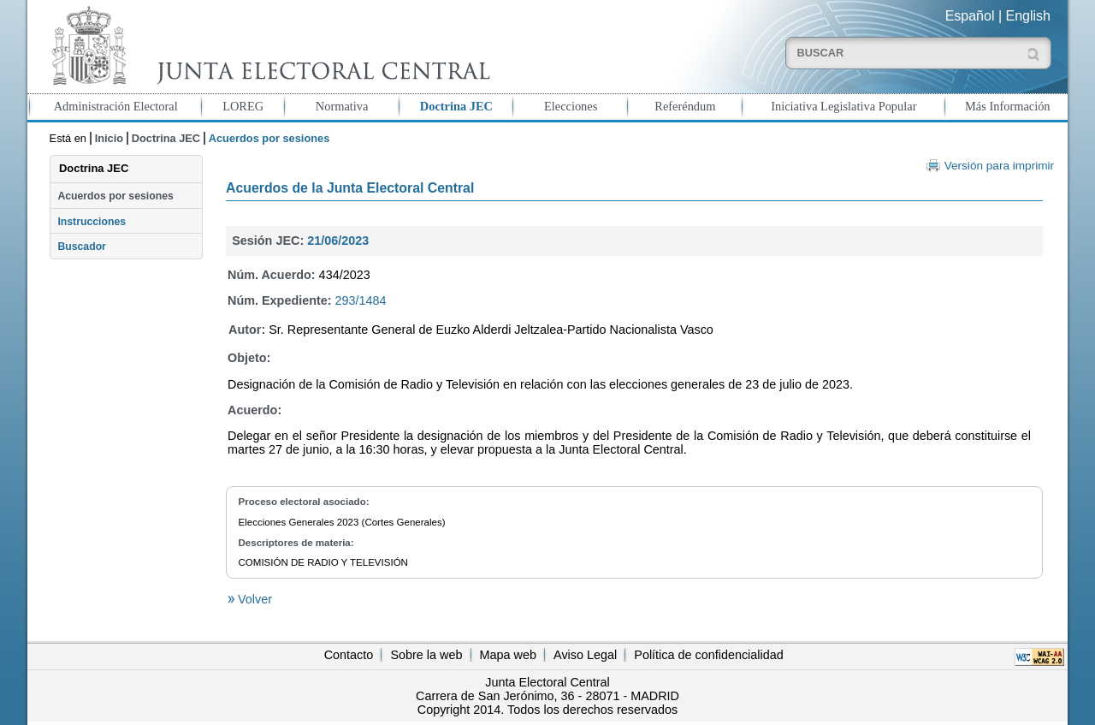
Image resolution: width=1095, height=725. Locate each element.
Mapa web (508, 655)
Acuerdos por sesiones (115, 196)
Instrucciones (91, 222)
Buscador (81, 247)
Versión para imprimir (999, 165)
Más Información (1008, 106)
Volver (253, 599)
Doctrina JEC (456, 106)
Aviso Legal (585, 655)
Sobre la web (426, 655)
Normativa (342, 106)
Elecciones (570, 106)
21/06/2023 (338, 240)
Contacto (349, 655)
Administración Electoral (116, 106)
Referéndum (684, 106)
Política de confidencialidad (708, 655)
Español (970, 16)
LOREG (242, 106)
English (1028, 16)
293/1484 (361, 300)
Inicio (109, 138)
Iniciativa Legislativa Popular (843, 106)
